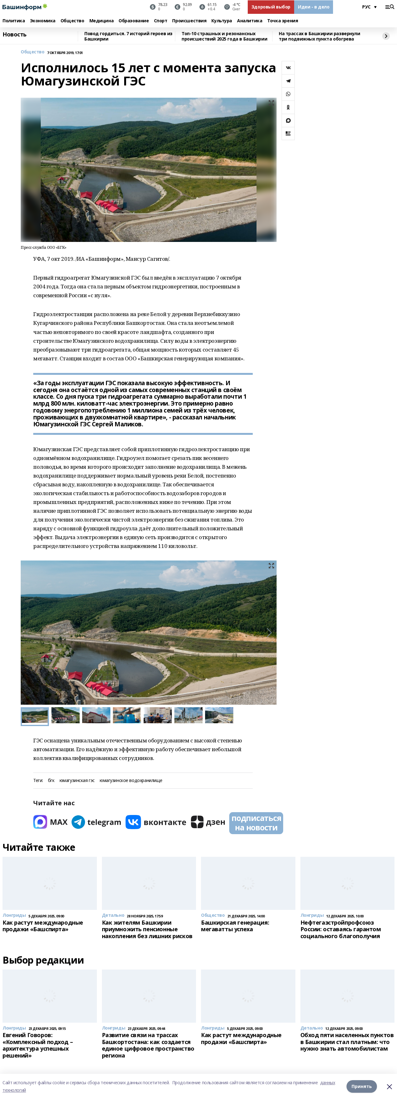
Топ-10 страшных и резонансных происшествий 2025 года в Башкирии (224, 36)
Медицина (101, 21)
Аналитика (249, 21)
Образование (134, 21)
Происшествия (189, 21)
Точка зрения (282, 21)
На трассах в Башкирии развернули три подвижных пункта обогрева (319, 36)
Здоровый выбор (270, 7)
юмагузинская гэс (77, 780)
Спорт (160, 21)
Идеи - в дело (314, 7)
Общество (72, 21)
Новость (15, 34)
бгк (51, 780)
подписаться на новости (256, 822)
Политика (14, 21)
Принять (362, 1086)
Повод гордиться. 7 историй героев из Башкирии (128, 36)
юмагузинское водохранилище (131, 780)
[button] (269, 633)
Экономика (43, 21)
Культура (221, 21)
